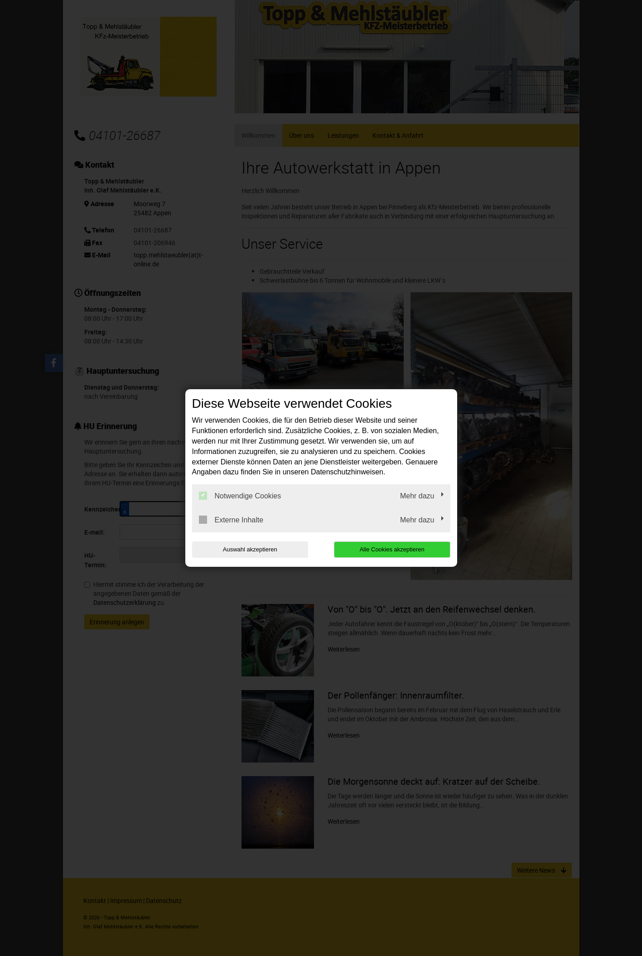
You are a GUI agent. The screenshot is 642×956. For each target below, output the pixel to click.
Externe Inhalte (231, 520)
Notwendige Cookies (240, 496)
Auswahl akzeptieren (250, 549)
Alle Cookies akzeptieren (392, 549)
